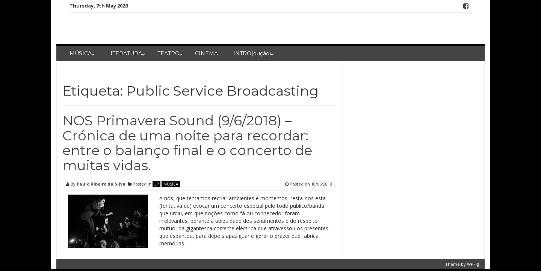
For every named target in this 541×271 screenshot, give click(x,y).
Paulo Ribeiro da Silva (101, 184)
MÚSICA (81, 53)
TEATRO (168, 53)
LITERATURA (124, 53)
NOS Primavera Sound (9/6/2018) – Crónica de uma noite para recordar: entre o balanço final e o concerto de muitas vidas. (187, 143)
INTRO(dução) (252, 53)
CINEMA (206, 53)
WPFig (473, 264)
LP (156, 184)
